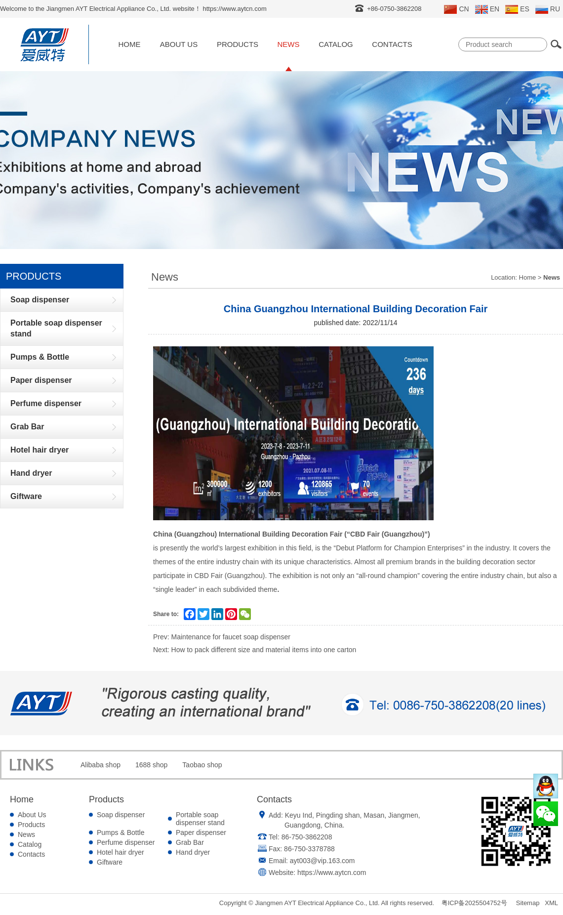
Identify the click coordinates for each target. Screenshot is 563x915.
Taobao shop (202, 765)
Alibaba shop (100, 765)
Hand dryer (193, 852)
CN (456, 9)
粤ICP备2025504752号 (474, 903)
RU (547, 9)
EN (487, 9)
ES (517, 9)
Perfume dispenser (126, 842)
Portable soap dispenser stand (200, 819)
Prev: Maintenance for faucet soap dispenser (221, 637)
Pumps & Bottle (121, 832)
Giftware (109, 862)
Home (130, 44)
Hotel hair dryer (120, 852)
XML (551, 903)
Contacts (392, 44)
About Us (179, 44)
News (289, 44)
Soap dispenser (121, 815)
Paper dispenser (201, 832)
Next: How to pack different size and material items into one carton (254, 650)
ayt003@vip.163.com (322, 861)
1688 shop (151, 765)
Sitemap (528, 903)
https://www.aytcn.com (331, 872)
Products (237, 44)
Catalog (336, 44)
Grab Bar (190, 842)
